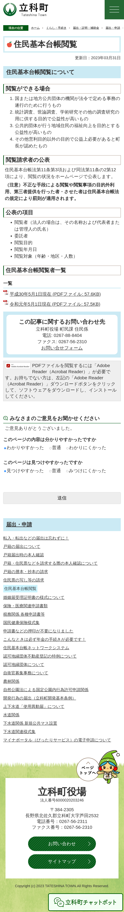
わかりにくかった (86, 447)
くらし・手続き (56, 28)
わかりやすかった (24, 447)
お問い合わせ (62, 843)
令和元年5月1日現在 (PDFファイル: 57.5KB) (55, 304)
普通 (55, 447)
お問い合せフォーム (62, 347)
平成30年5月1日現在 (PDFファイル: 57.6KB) (55, 294)
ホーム (35, 28)
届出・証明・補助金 (86, 28)
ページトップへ (98, 767)
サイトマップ (62, 861)
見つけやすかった (24, 470)
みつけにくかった (86, 470)
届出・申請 (113, 28)
